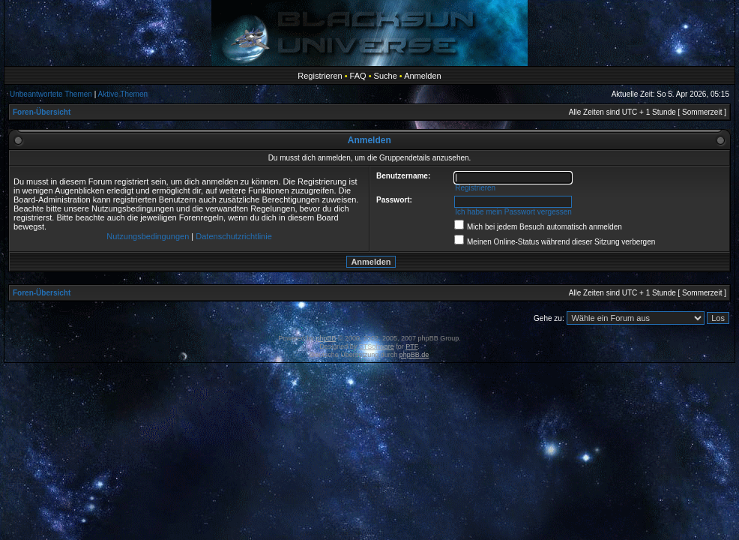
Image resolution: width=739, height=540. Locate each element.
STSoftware (376, 346)
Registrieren (320, 75)
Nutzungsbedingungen (147, 236)
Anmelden (422, 75)
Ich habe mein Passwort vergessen (513, 212)
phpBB (326, 338)
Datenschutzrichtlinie (234, 236)
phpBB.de (414, 354)
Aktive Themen (123, 94)
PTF (411, 346)
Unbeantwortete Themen (51, 94)
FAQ (358, 75)
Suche (385, 75)
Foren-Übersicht (41, 112)
